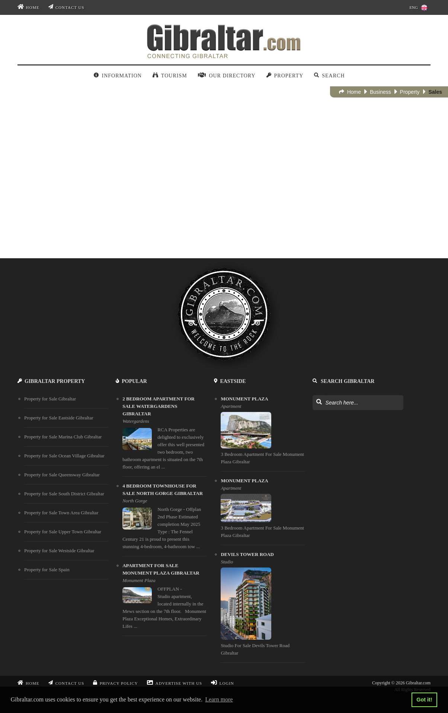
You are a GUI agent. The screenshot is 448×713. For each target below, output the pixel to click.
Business (377, 92)
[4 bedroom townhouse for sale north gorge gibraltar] (164, 519)
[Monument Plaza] (263, 433)
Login (222, 683)
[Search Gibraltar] (319, 402)
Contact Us (66, 7)
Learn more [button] (219, 699)
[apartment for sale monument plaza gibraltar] (164, 599)
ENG (418, 7)
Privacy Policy (115, 683)
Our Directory (227, 76)
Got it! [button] (424, 700)
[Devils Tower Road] (263, 607)
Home (28, 7)
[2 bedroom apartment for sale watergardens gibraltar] (164, 436)
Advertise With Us (174, 683)
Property (285, 76)
